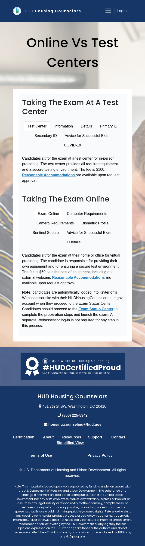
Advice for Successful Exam (88, 136)
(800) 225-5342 (74, 415)
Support (95, 437)
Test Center (37, 126)
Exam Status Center (95, 309)
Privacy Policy (100, 455)
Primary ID (108, 126)
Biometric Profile (95, 223)
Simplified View (70, 443)
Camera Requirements (55, 223)
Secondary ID (45, 136)
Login (121, 11)
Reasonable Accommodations (49, 175)
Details (86, 126)
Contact (118, 437)
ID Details (72, 242)
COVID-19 (72, 145)
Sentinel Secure (46, 233)
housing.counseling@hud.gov (74, 424)
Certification (23, 437)
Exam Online (48, 214)
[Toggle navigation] (108, 10)
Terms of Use (40, 455)
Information (63, 126)
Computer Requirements (87, 214)
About (48, 437)
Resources (71, 437)
